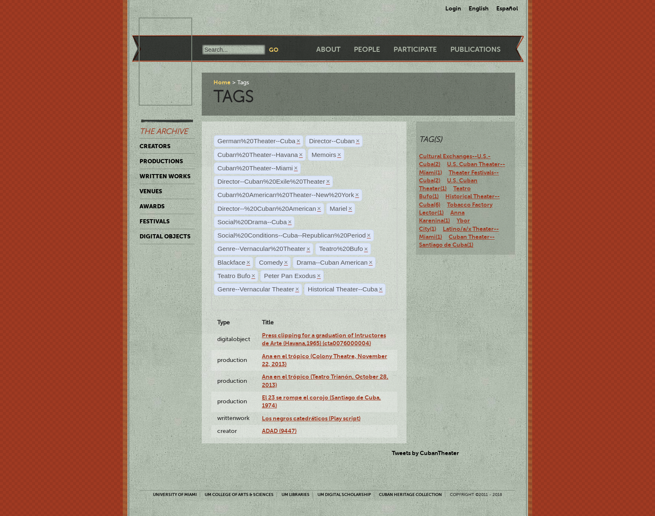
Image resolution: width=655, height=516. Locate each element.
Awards (152, 206)
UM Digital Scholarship (344, 494)
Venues (151, 191)
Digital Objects (165, 236)
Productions (161, 161)
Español (507, 8)
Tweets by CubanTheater (425, 453)
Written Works (165, 176)
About (328, 49)
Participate (415, 49)
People (367, 49)
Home (222, 82)
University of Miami (175, 494)
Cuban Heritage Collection (410, 494)
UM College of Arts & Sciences (239, 494)
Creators (155, 146)
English (479, 8)
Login (453, 8)
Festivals (155, 221)
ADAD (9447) (279, 430)
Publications (475, 49)
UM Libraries (296, 494)
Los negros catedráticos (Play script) (311, 418)
